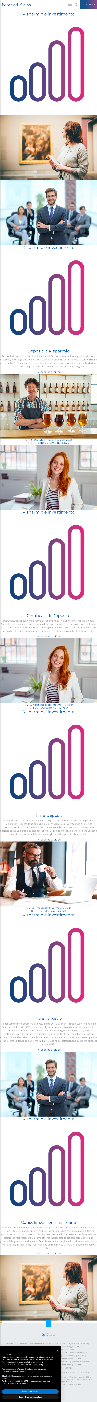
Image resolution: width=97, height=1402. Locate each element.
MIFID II (81, 1356)
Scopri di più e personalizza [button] (30, 1397)
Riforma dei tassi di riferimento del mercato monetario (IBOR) (42, 1343)
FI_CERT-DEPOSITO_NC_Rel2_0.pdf (50, 708)
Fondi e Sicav (48, 1018)
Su (48, 1324)
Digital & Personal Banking (79, 1343)
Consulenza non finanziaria (48, 1222)
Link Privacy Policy (20, 1383)
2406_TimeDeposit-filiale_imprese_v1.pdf (49, 908)
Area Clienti (88, 5)
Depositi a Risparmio (48, 351)
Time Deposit (48, 815)
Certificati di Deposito (48, 615)
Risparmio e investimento (48, 14)
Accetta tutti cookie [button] (30, 1392)
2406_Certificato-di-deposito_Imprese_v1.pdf (49, 705)
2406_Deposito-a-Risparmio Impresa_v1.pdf (50, 440)
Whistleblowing (69, 1356)
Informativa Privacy (77, 1353)
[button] (57, 1350)
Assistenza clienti (64, 1365)
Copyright (68, 1368)
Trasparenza (10, 1343)
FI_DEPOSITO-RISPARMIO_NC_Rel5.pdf (50, 443)
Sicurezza (78, 1365)
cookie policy (38, 1365)
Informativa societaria (80, 1362)
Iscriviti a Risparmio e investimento (1, 1322)
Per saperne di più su (49, 372)
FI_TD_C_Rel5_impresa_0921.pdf (50, 911)
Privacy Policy (61, 1353)
